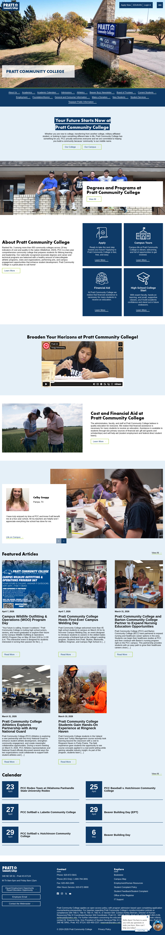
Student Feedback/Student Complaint (131, 891)
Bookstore (118, 875)
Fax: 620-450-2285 (65, 883)
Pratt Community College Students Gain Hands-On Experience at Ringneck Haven (78, 726)
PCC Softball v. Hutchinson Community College (45, 835)
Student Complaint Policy (125, 887)
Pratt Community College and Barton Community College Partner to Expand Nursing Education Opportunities (138, 621)
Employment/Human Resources (128, 883)
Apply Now (126, 5)
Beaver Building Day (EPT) (121, 812)
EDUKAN (137, 5)
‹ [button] (58, 540)
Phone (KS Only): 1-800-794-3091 (72, 879)
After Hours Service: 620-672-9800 (72, 887)
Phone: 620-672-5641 (67, 875)
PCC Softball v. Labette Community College (48, 812)
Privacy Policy (104, 929)
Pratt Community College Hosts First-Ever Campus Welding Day (78, 619)
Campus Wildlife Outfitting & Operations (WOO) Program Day (24, 619)
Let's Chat (141, 930)
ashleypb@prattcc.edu (67, 917)
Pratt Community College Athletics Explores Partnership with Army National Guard (22, 726)
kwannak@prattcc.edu (111, 922)
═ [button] (159, 5)
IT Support (119, 899)
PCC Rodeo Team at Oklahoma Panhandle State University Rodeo (47, 789)
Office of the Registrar (124, 895)
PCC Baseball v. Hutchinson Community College (130, 789)
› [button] (63, 540)
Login (146, 5)
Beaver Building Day (117, 834)
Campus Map (120, 879)
